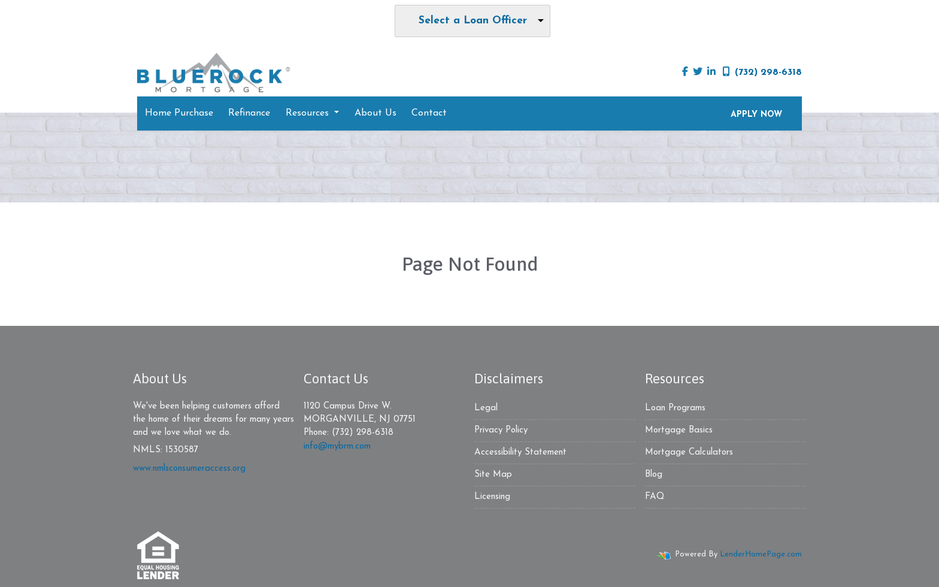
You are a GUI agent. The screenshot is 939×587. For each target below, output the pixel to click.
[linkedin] (711, 72)
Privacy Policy (501, 430)
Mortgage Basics (679, 430)
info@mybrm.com (337, 446)
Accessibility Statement (520, 452)
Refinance (249, 113)
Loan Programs (675, 408)
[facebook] (685, 72)
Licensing (492, 496)
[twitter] (697, 72)
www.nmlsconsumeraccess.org (189, 468)
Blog (653, 474)
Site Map (493, 474)
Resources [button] (309, 113)
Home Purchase (179, 113)
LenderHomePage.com (761, 554)
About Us (375, 113)
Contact (429, 113)
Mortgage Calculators (689, 452)
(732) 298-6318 (762, 71)
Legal (486, 408)
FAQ (654, 496)
